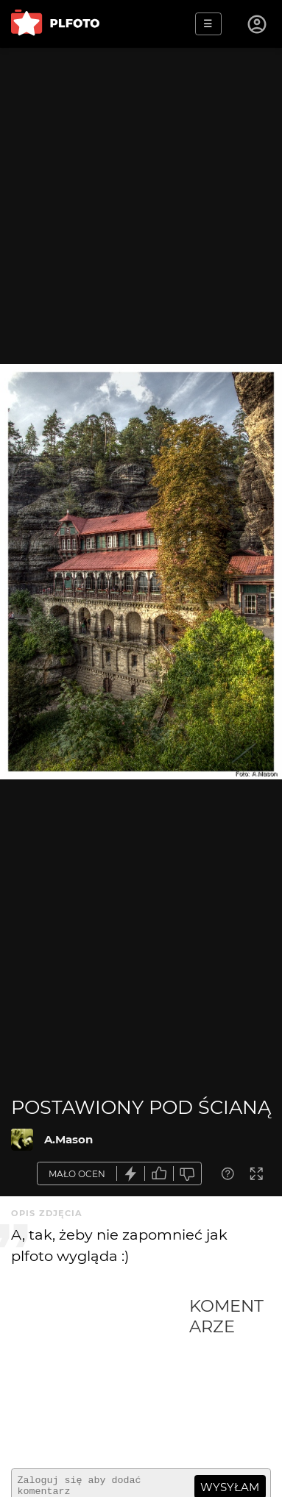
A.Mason (68, 1139)
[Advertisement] (100, 1376)
